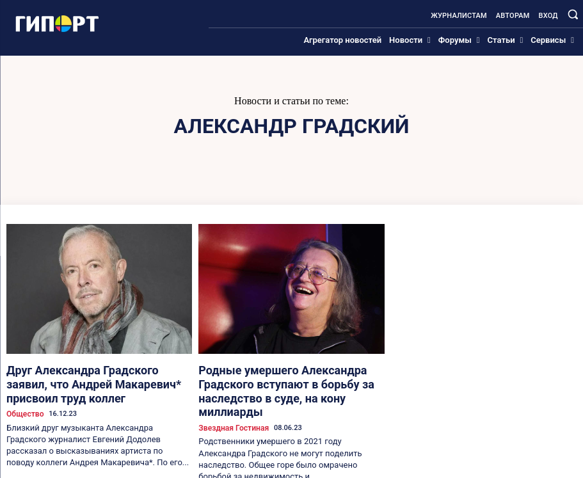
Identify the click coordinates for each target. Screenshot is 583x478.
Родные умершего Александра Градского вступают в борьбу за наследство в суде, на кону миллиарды (286, 379)
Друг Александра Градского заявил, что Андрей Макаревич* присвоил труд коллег (96, 374)
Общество (23, 394)
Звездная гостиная (230, 405)
